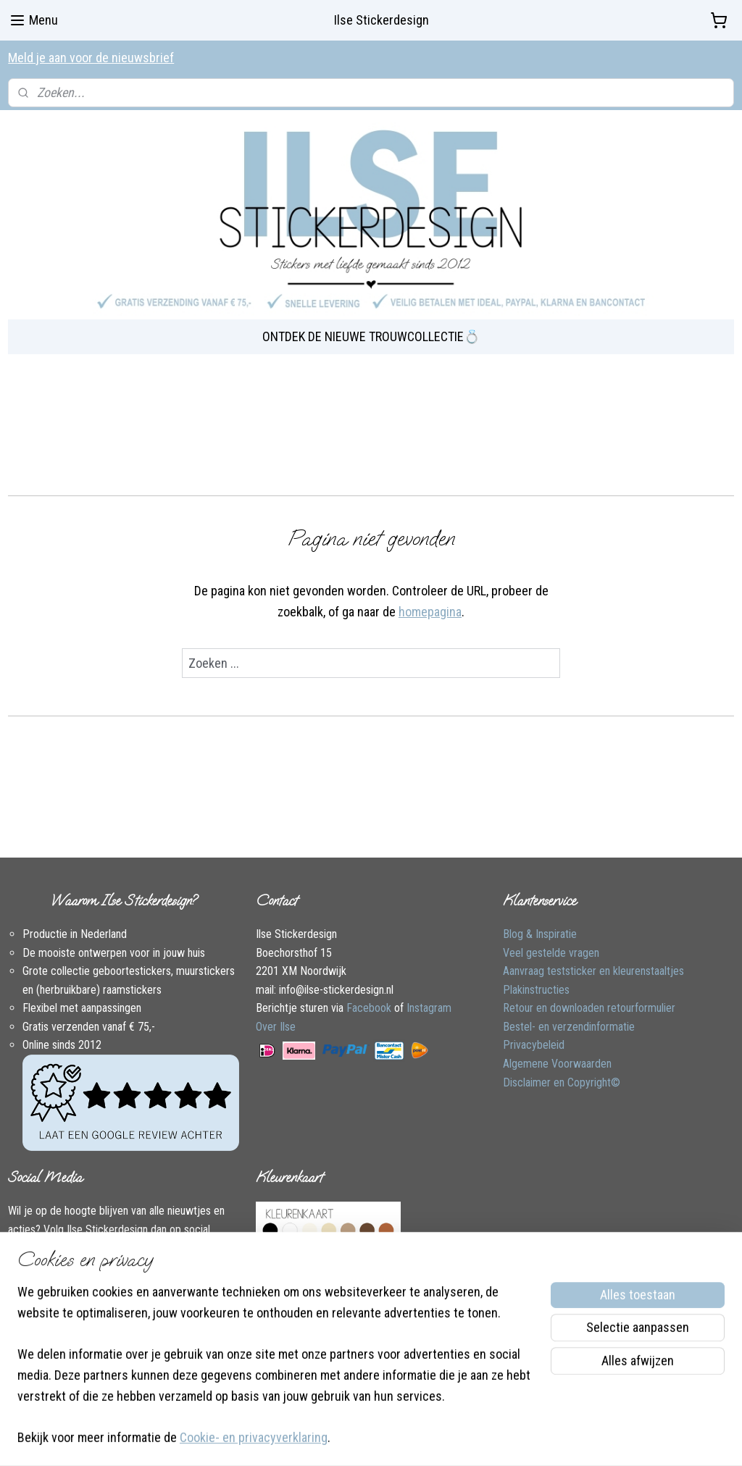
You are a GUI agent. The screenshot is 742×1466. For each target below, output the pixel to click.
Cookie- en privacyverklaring (254, 1438)
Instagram (429, 1008)
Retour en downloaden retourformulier (589, 1008)
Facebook (368, 1008)
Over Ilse (276, 1027)
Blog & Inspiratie (540, 934)
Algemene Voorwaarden (557, 1064)
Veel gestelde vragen (551, 953)
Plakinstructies (536, 990)
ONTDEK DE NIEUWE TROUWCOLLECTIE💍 (371, 336)
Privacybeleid (533, 1045)
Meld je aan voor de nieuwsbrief (91, 57)
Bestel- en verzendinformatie (569, 1027)
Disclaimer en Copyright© (561, 1082)
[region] (275, 1374)
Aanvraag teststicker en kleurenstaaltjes (593, 971)
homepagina (430, 611)
